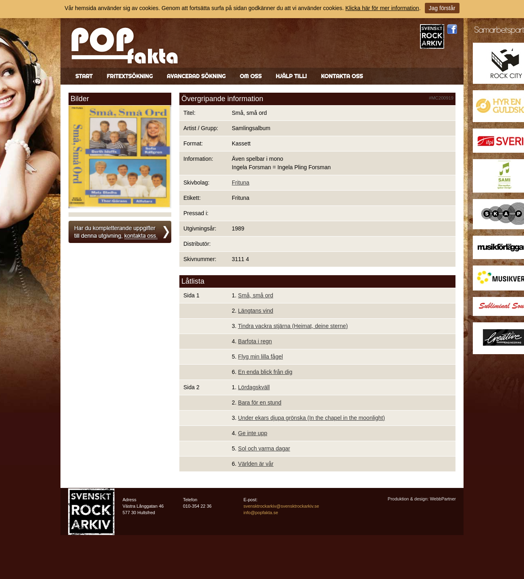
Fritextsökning (130, 76)
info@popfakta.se (260, 512)
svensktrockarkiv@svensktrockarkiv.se (281, 506)
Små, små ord (255, 295)
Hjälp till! (291, 76)
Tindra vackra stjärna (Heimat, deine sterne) (293, 326)
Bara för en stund (259, 402)
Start (84, 76)
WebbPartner (443, 498)
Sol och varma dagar (264, 448)
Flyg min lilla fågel (260, 356)
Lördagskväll (254, 387)
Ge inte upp (252, 433)
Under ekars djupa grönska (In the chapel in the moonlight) (311, 418)
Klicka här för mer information (382, 8)
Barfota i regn (255, 341)
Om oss (251, 76)
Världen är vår (256, 464)
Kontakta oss (342, 76)
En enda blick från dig (265, 372)
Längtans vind (255, 310)
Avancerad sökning (196, 76)
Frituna (241, 182)
